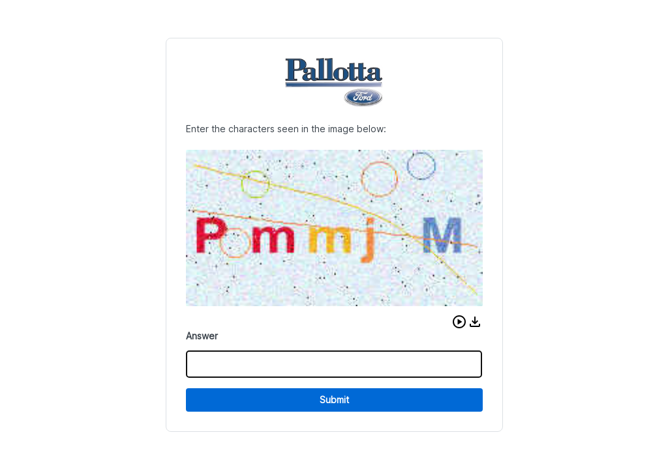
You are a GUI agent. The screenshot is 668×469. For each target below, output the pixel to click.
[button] (459, 322)
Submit (334, 399)
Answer (202, 335)
